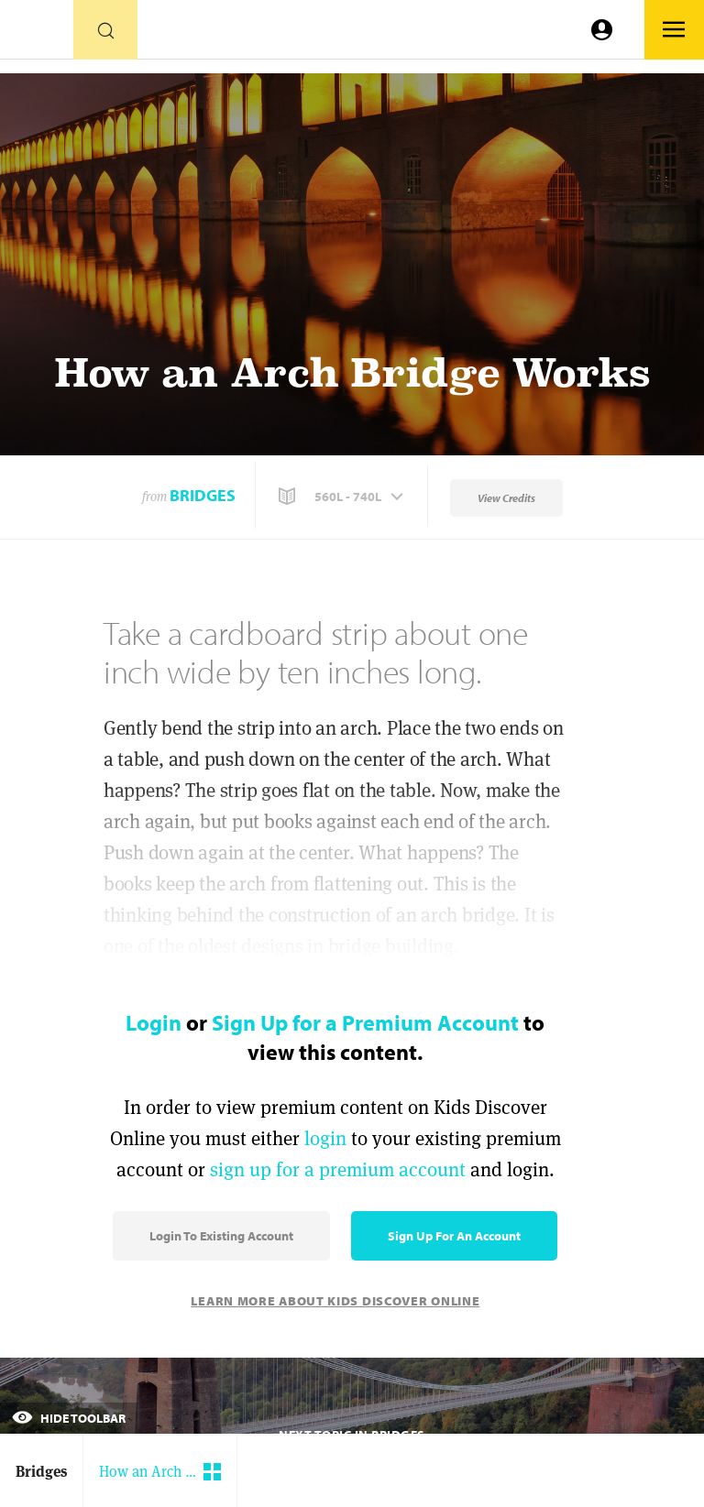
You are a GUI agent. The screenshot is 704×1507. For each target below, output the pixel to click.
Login (154, 1022)
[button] (343, 496)
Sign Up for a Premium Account (365, 1022)
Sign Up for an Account (454, 1236)
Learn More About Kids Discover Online (335, 1301)
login (325, 1138)
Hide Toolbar (69, 1418)
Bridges (203, 495)
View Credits (506, 498)
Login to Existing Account (221, 1236)
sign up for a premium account (338, 1169)
